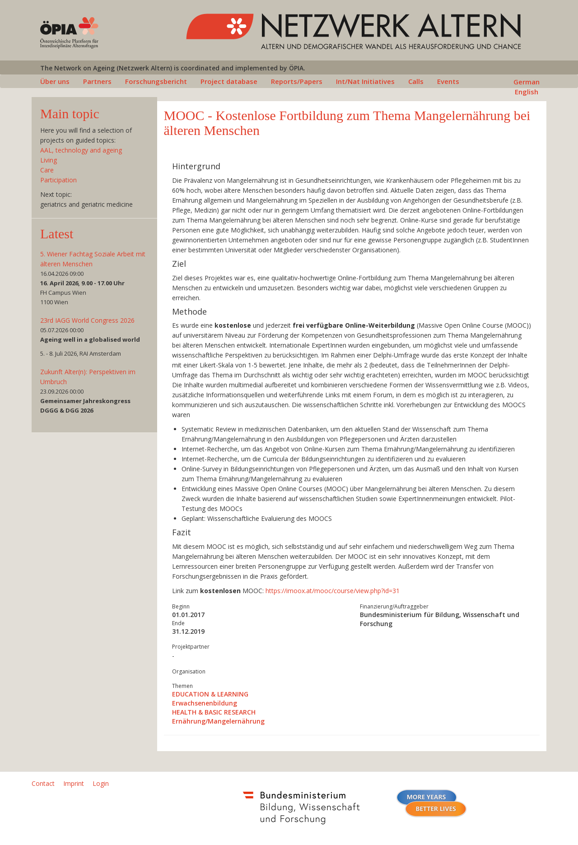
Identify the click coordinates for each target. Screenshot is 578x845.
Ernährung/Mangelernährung (218, 721)
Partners (97, 81)
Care (47, 170)
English (526, 91)
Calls (416, 81)
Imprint (73, 783)
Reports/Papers (296, 81)
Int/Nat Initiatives (365, 81)
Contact (43, 783)
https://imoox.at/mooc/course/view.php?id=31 (333, 590)
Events (448, 81)
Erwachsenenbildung (204, 703)
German (526, 81)
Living (48, 160)
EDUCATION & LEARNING (210, 694)
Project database (228, 81)
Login (101, 783)
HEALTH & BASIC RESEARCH (214, 712)
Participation (58, 180)
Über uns (55, 81)
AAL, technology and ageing (81, 150)
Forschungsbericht (156, 81)
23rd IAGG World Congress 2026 (87, 320)
